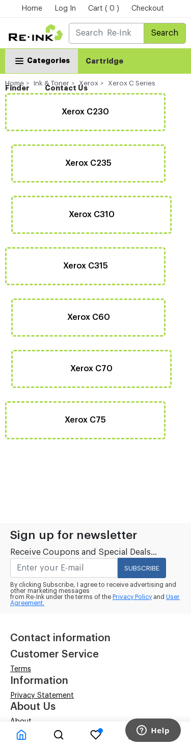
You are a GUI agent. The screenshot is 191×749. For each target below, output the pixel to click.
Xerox (88, 83)
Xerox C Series (131, 83)
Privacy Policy (132, 597)
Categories (41, 60)
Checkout (147, 8)
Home (31, 8)
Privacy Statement (42, 695)
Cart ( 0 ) (103, 8)
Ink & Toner (51, 83)
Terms (20, 669)
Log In (65, 8)
